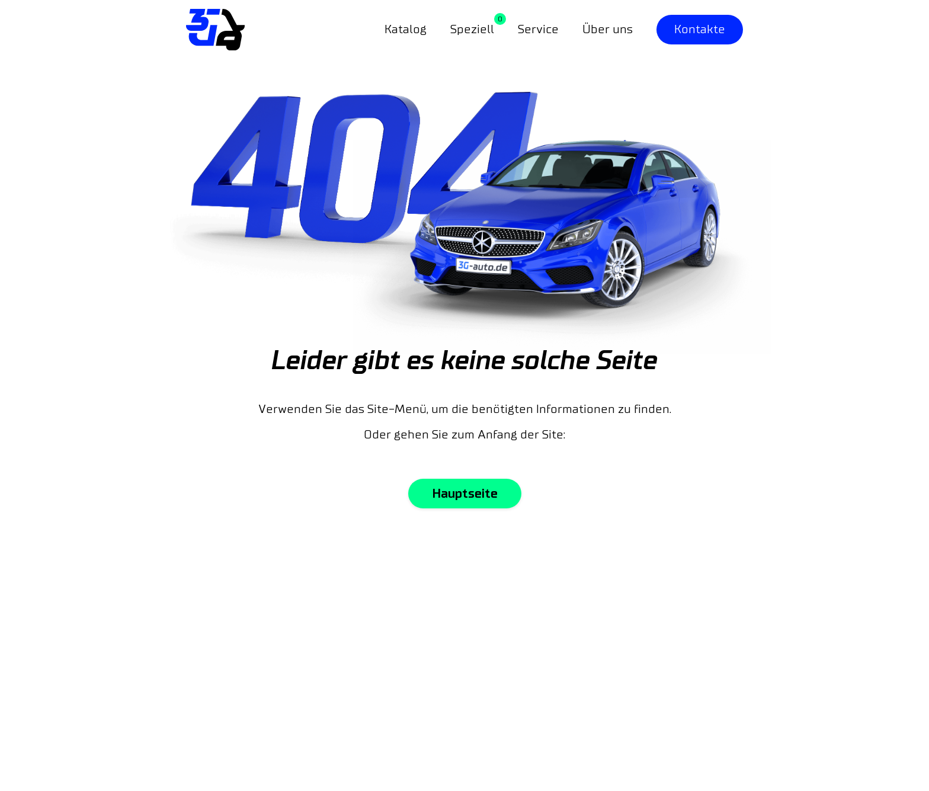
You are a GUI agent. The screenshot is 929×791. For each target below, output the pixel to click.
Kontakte (699, 30)
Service (538, 30)
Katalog (406, 30)
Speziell (472, 30)
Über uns (607, 30)
